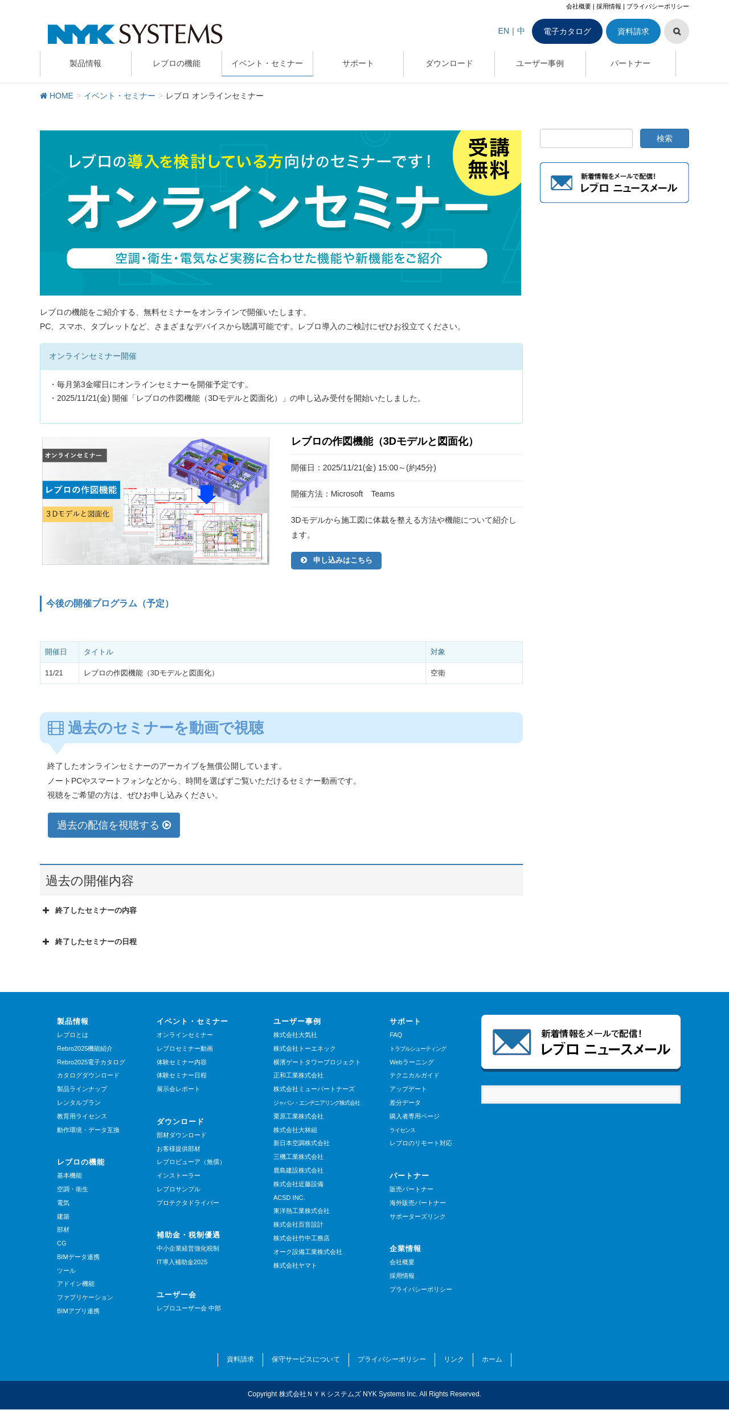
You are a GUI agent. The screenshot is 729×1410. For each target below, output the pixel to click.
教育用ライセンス (82, 1116)
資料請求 (633, 31)
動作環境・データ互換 (88, 1130)
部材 (63, 1230)
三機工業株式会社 (298, 1157)
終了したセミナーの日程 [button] (88, 942)
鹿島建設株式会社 (298, 1170)
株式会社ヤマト (295, 1266)
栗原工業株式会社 (298, 1116)
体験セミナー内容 (182, 1062)
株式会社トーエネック (304, 1049)
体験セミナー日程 (182, 1075)
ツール (66, 1271)
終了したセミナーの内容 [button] (88, 911)
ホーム (492, 1360)
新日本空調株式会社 (301, 1143)
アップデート (408, 1089)
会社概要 (578, 6)
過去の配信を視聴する (114, 825)
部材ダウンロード (182, 1135)
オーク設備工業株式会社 (307, 1252)
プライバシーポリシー (657, 6)
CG (62, 1243)
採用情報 (608, 6)
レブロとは (72, 1035)
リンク (454, 1360)
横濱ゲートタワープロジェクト (317, 1062)
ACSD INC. (289, 1198)
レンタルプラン (79, 1103)
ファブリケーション (85, 1297)
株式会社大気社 (295, 1035)
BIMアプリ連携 (78, 1311)
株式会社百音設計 (298, 1225)
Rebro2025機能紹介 (85, 1049)
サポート (405, 1022)
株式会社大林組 (295, 1130)
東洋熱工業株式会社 (301, 1211)
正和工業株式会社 (298, 1075)
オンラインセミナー (185, 1035)
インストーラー (178, 1176)
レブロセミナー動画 (185, 1049)
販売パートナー (411, 1189)
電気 (63, 1203)
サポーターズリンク (418, 1217)
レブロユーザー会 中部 (189, 1308)
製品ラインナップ (82, 1089)
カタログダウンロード (88, 1075)
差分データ (405, 1103)
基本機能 (69, 1176)
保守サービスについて (306, 1360)
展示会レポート (178, 1089)
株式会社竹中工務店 (301, 1238)
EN (503, 30)
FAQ (396, 1035)
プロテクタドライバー (188, 1203)
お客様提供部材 (178, 1149)
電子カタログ (567, 31)
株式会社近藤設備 (298, 1184)
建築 (63, 1217)
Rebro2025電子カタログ (91, 1062)
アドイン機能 (76, 1284)
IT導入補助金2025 (182, 1262)
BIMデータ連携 (78, 1257)
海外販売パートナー (418, 1203)
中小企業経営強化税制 (188, 1248)
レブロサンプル (178, 1189)
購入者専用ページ (415, 1116)
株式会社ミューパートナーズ (314, 1089)
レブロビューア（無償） (191, 1162)
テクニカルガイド (415, 1075)
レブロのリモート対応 (421, 1143)
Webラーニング (411, 1062)
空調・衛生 (72, 1189)
